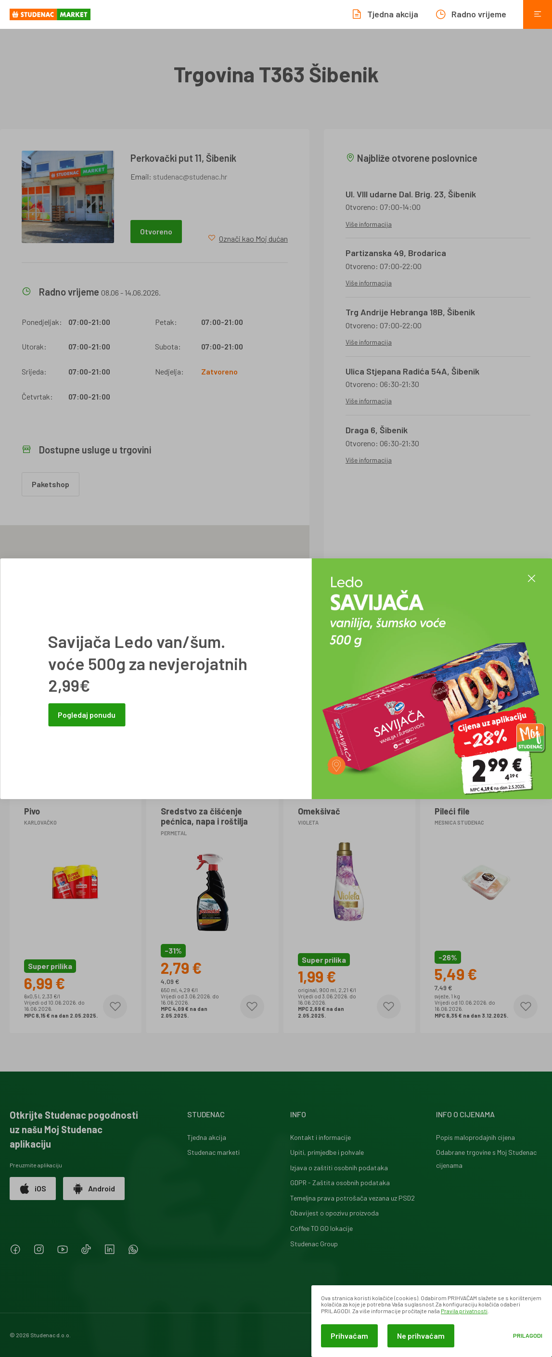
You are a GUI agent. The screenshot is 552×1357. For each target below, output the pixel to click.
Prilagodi (527, 1335)
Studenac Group (314, 1244)
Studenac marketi (213, 1152)
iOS (32, 1188)
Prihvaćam (349, 1335)
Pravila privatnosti (464, 1310)
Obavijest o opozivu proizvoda (334, 1213)
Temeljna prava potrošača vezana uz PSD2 (352, 1198)
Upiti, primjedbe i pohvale (327, 1152)
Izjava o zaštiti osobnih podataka (339, 1167)
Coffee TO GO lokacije (321, 1228)
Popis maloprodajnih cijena (475, 1137)
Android (94, 1188)
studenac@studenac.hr (190, 176)
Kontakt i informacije (320, 1137)
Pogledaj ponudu (87, 714)
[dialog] (431, 1321)
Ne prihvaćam (421, 1335)
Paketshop (50, 484)
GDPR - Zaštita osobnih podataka (340, 1182)
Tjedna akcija (206, 1137)
